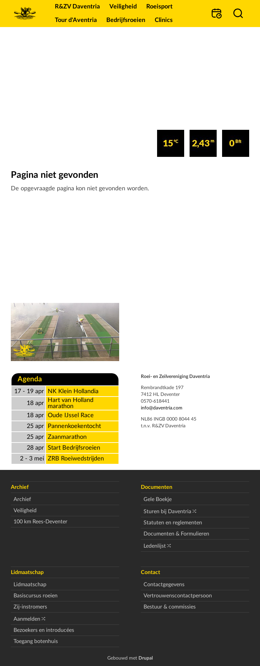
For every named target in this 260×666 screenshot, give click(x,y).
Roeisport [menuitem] (159, 6)
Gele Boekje (158, 499)
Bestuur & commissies (170, 607)
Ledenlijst (155, 546)
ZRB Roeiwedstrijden (76, 458)
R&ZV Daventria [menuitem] (77, 6)
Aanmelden (27, 619)
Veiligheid (25, 510)
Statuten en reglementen (173, 522)
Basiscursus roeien (36, 595)
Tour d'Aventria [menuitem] (76, 20)
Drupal (145, 658)
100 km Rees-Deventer (40, 521)
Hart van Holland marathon (70, 403)
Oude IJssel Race (71, 415)
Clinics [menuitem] (164, 20)
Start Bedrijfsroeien (74, 448)
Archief (22, 499)
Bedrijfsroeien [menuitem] (125, 20)
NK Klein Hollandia (73, 391)
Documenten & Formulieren (176, 534)
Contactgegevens (164, 584)
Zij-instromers (30, 607)
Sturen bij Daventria (167, 511)
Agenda (30, 379)
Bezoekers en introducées (44, 630)
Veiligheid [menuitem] (123, 6)
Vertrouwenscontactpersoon (178, 595)
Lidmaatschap (30, 584)
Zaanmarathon (67, 437)
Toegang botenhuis (36, 641)
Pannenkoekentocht (74, 426)
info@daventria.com (161, 407)
